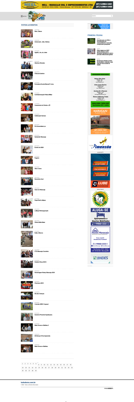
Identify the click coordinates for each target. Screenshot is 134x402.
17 (67, 364)
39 (35, 370)
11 (47, 364)
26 (45, 367)
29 (55, 367)
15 (60, 364)
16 (64, 364)
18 (70, 364)
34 (71, 367)
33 (68, 367)
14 (57, 364)
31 (62, 367)
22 (32, 367)
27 (48, 367)
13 (54, 364)
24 (39, 367)
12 (50, 364)
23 (35, 367)
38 (32, 370)
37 (29, 370)
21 (29, 367)
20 (25, 367)
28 (52, 367)
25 (42, 367)
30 (58, 367)
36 (25, 370)
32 (65, 367)
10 (44, 364)
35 (22, 370)
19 (22, 367)
